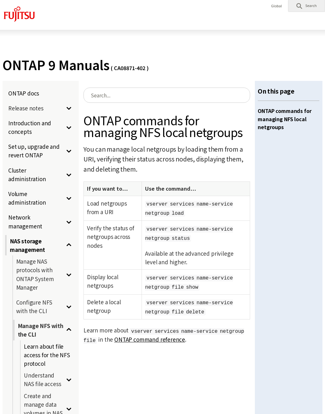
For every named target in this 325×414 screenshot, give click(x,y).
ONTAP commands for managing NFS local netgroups (284, 119)
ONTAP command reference (149, 339)
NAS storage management (27, 245)
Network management (25, 221)
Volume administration (27, 198)
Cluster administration (27, 174)
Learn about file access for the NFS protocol (47, 354)
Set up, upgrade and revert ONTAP (34, 150)
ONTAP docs (23, 93)
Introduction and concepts (29, 127)
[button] (306, 6)
